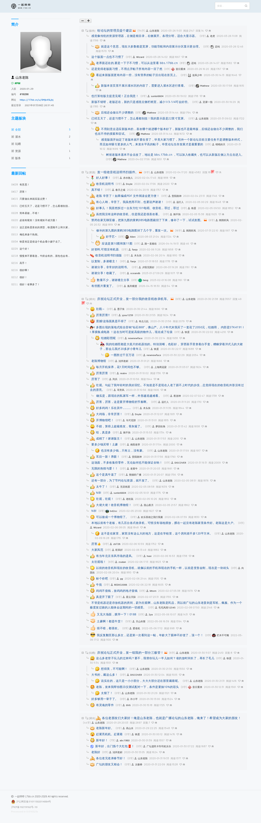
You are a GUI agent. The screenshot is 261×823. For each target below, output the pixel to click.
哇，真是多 (103, 432)
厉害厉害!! (103, 315)
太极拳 (137, 764)
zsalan (120, 561)
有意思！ (20, 184)
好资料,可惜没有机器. (105, 249)
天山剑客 (139, 621)
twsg (143, 280)
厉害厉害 (102, 373)
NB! (98, 493)
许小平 (132, 699)
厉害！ (19, 191)
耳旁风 (119, 389)
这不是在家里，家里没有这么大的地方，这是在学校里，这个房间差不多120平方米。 (157, 533)
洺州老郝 (121, 360)
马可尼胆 (129, 420)
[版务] (92, 30)
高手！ (19, 263)
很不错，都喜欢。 (109, 628)
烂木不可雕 (220, 635)
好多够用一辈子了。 (104, 699)
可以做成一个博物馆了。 (112, 517)
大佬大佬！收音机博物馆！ (114, 505)
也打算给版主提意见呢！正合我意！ (115, 96)
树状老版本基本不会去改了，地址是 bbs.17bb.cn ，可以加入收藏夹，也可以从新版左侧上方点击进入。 (175, 154)
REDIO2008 (119, 584)
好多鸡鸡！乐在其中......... (113, 408)
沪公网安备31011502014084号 (33, 801)
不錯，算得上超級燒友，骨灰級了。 (119, 426)
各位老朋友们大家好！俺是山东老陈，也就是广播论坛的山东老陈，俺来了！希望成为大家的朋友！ (171, 718)
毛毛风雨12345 (165, 607)
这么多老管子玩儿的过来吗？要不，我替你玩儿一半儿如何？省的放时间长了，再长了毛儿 (155, 658)
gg (120, 578)
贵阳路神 (174, 195)
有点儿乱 (142, 321)
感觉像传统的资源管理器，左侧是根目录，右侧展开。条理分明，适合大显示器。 (144, 36)
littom (151, 590)
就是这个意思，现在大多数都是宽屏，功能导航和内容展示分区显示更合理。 (151, 46)
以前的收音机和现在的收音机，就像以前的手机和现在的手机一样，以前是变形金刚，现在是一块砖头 (162, 568)
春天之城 (118, 189)
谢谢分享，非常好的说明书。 (110, 267)
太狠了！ (107, 693)
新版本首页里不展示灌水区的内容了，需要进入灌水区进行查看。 (144, 85)
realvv (122, 373)
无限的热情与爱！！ (104, 468)
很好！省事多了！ (25, 284)
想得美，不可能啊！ (114, 669)
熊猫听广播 (133, 474)
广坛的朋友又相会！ (109, 764)
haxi (147, 555)
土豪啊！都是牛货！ (110, 621)
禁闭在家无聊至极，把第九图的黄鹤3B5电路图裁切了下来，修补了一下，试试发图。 (147, 220)
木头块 (136, 255)
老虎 (211, 35)
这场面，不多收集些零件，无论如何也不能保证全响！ (126, 462)
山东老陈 (152, 30)
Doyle (128, 183)
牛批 (99, 584)
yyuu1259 (125, 315)
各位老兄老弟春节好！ (111, 758)
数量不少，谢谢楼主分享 (113, 280)
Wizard (138, 56)
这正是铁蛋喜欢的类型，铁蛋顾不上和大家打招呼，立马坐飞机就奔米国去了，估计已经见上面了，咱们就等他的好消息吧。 (40, 227)
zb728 (115, 543)
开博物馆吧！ (105, 420)
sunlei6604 (155, 96)
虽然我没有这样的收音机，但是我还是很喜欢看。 (128, 214)
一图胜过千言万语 (122, 355)
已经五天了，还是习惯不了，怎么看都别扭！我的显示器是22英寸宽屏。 (40, 205)
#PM (15, 83)
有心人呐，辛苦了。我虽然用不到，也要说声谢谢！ (130, 202)
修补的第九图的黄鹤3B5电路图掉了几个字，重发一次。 (133, 230)
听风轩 (117, 549)
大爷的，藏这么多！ (104, 674)
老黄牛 (132, 468)
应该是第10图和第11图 (117, 243)
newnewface (134, 338)
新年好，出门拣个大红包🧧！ (114, 746)
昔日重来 (178, 69)
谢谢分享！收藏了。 (104, 273)
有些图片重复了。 (103, 286)
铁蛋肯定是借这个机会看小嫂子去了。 (37, 241)
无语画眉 (123, 486)
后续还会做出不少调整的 (117, 112)
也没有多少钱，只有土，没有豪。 (123, 450)
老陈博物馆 (98, 361)
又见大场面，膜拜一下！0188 (116, 614)
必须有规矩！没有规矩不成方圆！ (34, 220)
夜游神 (175, 395)
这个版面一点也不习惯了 (107, 57)
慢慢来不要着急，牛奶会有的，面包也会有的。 (40, 255)
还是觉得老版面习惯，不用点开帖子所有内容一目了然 (126, 69)
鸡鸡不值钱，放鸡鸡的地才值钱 (116, 591)
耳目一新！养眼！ (108, 456)
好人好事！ (103, 178)
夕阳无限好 (146, 267)
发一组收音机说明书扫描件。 (117, 172)
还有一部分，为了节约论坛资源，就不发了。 (120, 480)
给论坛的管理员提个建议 (114, 30)
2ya (149, 614)
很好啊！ (20, 270)
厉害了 (95, 379)
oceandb (133, 273)
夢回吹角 (158, 426)
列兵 (113, 379)
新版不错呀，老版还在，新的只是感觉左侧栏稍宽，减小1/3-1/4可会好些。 (140, 102)
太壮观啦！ (98, 562)
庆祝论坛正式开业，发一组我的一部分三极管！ (130, 652)
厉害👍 (96, 544)
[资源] (92, 172)
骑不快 (175, 214)
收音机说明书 (105, 184)
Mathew (202, 85)
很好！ (19, 277)
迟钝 (215, 46)
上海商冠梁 (159, 367)
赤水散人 (126, 177)
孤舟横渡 (130, 286)
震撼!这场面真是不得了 (111, 321)
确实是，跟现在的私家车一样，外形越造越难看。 (128, 396)
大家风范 (97, 550)
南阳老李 (133, 444)
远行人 (178, 202)
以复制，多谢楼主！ (104, 261)
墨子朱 (119, 309)
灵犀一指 (205, 102)
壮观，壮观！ (105, 499)
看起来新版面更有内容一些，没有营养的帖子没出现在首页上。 (137, 75)
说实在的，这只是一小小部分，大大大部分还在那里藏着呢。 (141, 681)
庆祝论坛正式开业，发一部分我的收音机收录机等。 (133, 299)
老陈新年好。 (105, 728)
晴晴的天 (218, 144)
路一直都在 (149, 243)
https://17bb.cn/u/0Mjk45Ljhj (36, 99)
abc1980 (122, 740)
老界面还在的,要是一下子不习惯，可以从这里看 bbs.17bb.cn (137, 63)
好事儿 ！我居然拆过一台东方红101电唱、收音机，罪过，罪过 (137, 208)
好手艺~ (111, 236)
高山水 (128, 728)
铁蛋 (192, 208)
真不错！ (97, 190)
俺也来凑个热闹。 (25, 234)
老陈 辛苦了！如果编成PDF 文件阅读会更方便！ (127, 196)
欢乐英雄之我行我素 (150, 517)
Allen (130, 236)
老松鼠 (128, 498)
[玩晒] (92, 652)
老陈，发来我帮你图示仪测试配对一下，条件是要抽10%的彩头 (137, 687)
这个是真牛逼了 (106, 474)
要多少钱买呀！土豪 (104, 444)
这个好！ (20, 248)
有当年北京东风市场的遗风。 (115, 556)
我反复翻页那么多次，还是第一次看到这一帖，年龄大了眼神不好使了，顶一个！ (150, 635)
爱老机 (134, 628)
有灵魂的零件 (105, 705)
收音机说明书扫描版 (108, 255)
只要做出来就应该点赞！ (29, 198)
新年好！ (102, 740)
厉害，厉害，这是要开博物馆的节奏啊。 (122, 402)
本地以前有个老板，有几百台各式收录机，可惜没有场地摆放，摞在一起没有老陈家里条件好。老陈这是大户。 (163, 523)
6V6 (126, 705)
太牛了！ (102, 486)
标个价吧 (102, 578)
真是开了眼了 (105, 597)
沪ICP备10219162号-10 (24, 807)
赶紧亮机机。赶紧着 (109, 734)
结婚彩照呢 (108, 338)
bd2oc (111, 510)
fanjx (133, 249)
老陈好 (95, 752)
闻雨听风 (222, 220)
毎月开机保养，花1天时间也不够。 (119, 367)
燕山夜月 (147, 505)
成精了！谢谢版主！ (109, 438)
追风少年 (195, 75)
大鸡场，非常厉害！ (109, 414)
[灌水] (92, 299)
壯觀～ (100, 309)
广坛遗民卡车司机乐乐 (157, 746)
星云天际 (129, 596)
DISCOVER (178, 462)
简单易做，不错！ (25, 213)
